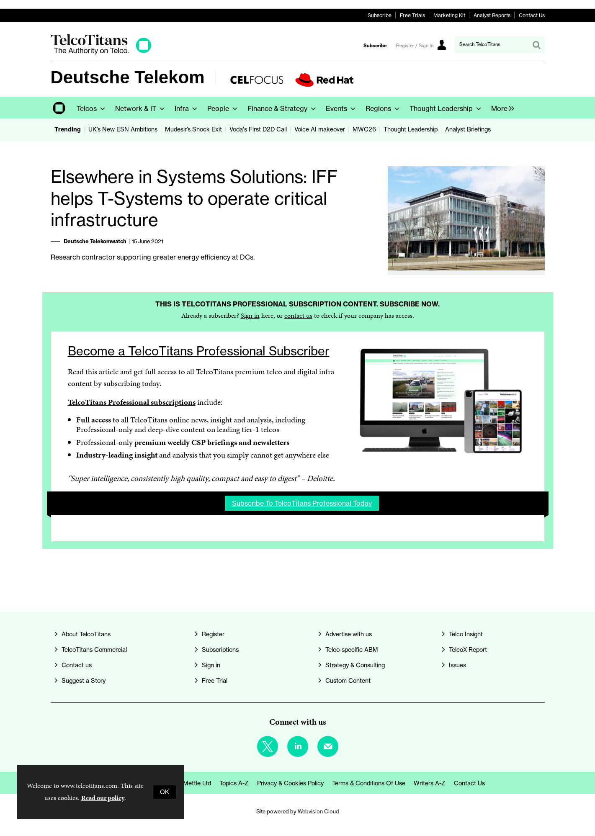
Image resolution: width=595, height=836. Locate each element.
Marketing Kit (449, 15)
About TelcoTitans (86, 634)
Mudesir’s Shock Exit (193, 129)
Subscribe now (409, 304)
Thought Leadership (411, 129)
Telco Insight (466, 634)
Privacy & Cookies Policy (290, 783)
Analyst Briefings (468, 129)
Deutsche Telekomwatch (95, 241)
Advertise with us (348, 634)
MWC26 (364, 129)
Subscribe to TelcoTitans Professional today (302, 503)
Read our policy (102, 798)
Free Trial (214, 680)
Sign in (250, 315)
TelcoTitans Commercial (94, 649)
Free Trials (412, 15)
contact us (298, 315)
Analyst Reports (492, 15)
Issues (457, 665)
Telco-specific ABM (351, 649)
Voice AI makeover (319, 129)
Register (213, 634)
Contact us (77, 665)
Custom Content (348, 680)
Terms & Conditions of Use (368, 783)
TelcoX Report (468, 649)
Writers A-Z (430, 783)
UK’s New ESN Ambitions (122, 129)
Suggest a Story (84, 680)
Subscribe (380, 15)
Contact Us (532, 15)
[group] (500, 107)
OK (164, 792)
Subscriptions (220, 649)
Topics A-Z (234, 783)
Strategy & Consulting (355, 665)
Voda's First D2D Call (258, 129)
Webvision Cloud (318, 811)
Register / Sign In (414, 46)
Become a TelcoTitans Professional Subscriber (199, 351)
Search (536, 44)
